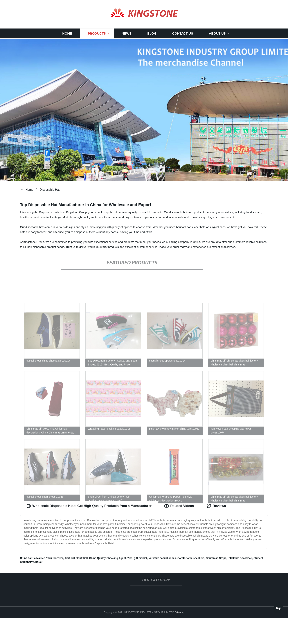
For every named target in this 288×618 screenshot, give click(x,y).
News (127, 33)
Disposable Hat (50, 189)
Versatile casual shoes (162, 558)
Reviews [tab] (216, 506)
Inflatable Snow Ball (240, 558)
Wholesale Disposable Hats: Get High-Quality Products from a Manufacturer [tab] (89, 506)
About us (217, 33)
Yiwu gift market (137, 558)
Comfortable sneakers (190, 558)
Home (67, 33)
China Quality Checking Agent (107, 558)
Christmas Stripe (216, 558)
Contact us (182, 33)
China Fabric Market (32, 558)
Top (278, 608)
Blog (151, 33)
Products (97, 33)
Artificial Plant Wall (76, 558)
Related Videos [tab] (179, 506)
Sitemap (179, 612)
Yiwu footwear (54, 558)
